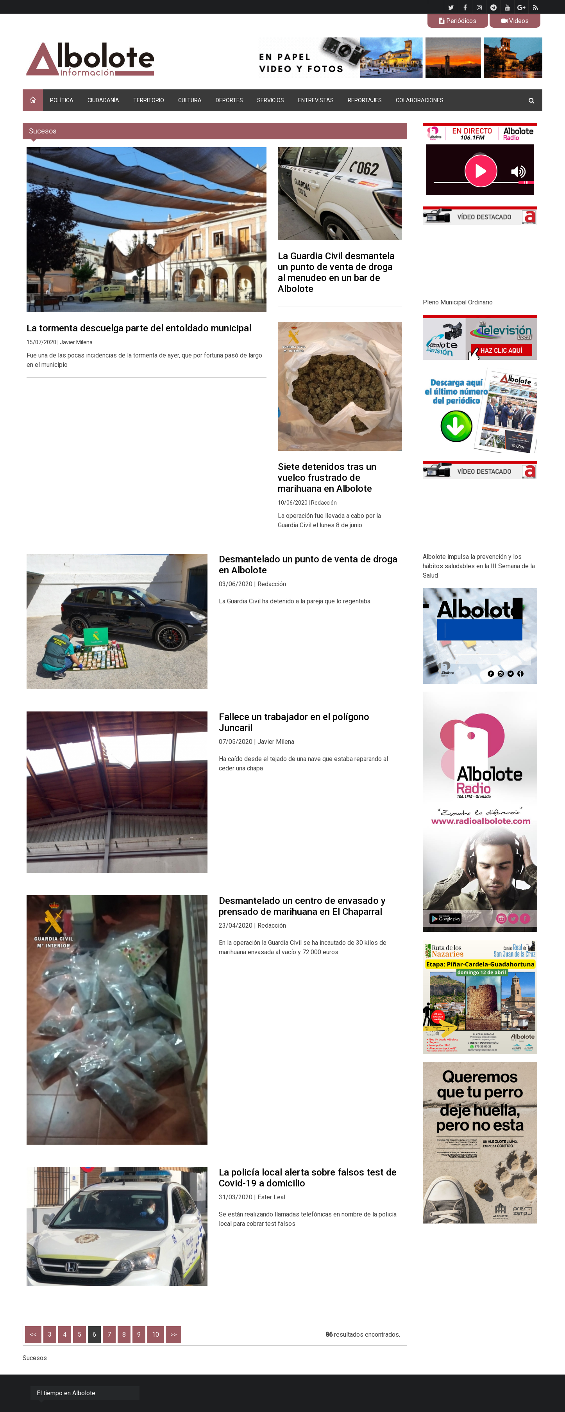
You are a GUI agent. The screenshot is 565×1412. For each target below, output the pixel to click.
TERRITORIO (148, 100)
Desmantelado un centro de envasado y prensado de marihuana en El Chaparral (302, 906)
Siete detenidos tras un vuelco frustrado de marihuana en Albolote (327, 477)
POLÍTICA (61, 100)
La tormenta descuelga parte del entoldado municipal (139, 328)
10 (155, 1334)
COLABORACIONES (419, 100)
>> (173, 1334)
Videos (515, 21)
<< (33, 1334)
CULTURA (190, 100)
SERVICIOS (270, 100)
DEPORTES (229, 100)
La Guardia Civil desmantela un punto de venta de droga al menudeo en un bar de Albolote (336, 272)
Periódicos (457, 21)
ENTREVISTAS (316, 100)
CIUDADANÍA (103, 100)
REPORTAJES (365, 100)
